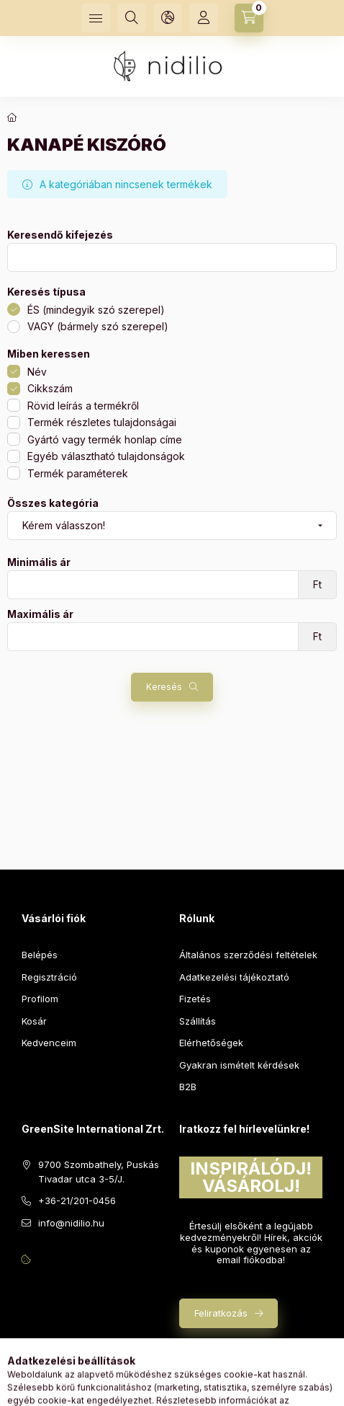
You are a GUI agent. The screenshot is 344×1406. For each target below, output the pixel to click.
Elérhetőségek (211, 1042)
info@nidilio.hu (71, 1223)
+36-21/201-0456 (77, 1200)
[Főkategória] (12, 117)
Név (37, 372)
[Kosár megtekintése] (249, 18)
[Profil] (203, 18)
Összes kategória (53, 503)
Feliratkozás (221, 1313)
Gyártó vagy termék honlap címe (104, 439)
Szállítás (197, 1021)
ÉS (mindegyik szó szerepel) (96, 310)
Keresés (164, 686)
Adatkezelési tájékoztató (234, 977)
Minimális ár (39, 562)
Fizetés (195, 998)
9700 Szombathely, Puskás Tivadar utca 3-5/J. (98, 1172)
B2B (187, 1086)
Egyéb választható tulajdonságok (106, 456)
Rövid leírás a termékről (83, 405)
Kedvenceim (49, 1042)
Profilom (40, 998)
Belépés (40, 954)
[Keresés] (131, 18)
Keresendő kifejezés (60, 235)
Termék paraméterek (77, 473)
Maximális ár (40, 614)
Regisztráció (49, 977)
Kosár (34, 1021)
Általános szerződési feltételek (248, 954)
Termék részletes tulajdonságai (101, 422)
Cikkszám (50, 388)
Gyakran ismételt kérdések (239, 1065)
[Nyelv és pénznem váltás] (167, 18)
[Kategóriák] (95, 18)
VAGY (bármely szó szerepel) (97, 326)
